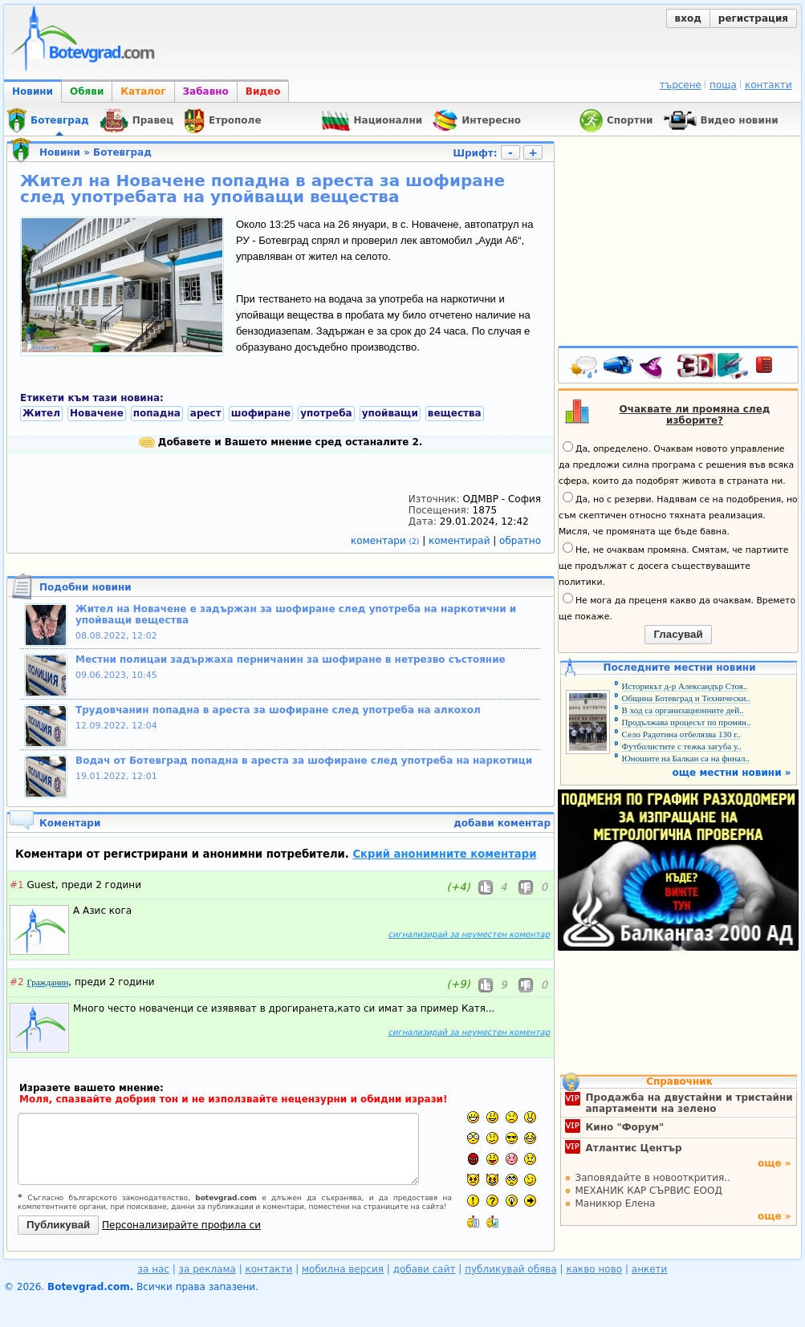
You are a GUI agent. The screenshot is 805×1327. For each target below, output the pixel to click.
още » (774, 1163)
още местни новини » (732, 772)
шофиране (261, 413)
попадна (157, 413)
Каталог (142, 91)
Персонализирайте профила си (181, 1225)
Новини (32, 91)
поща (723, 85)
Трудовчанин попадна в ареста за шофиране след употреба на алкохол (278, 710)
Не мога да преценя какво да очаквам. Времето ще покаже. (677, 607)
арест (206, 413)
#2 (17, 982)
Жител (41, 413)
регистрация (753, 18)
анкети (650, 1269)
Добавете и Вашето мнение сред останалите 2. (281, 442)
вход (688, 18)
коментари (386, 540)
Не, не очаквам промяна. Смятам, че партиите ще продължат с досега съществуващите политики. (673, 564)
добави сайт (424, 1269)
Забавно (206, 91)
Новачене (97, 413)
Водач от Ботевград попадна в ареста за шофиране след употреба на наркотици (303, 760)
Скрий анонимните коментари (444, 854)
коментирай (461, 540)
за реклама (207, 1269)
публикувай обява (511, 1269)
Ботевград (122, 152)
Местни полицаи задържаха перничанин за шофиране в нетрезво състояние (290, 659)
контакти (768, 85)
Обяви (87, 91)
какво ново (594, 1269)
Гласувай (677, 634)
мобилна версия (343, 1269)
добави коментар (502, 823)
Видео (263, 91)
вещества (455, 413)
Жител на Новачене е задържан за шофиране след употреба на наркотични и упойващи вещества (295, 614)
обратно (520, 540)
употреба (326, 413)
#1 (17, 885)
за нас (153, 1269)
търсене (680, 85)
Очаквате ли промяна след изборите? (695, 415)
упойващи (390, 413)
